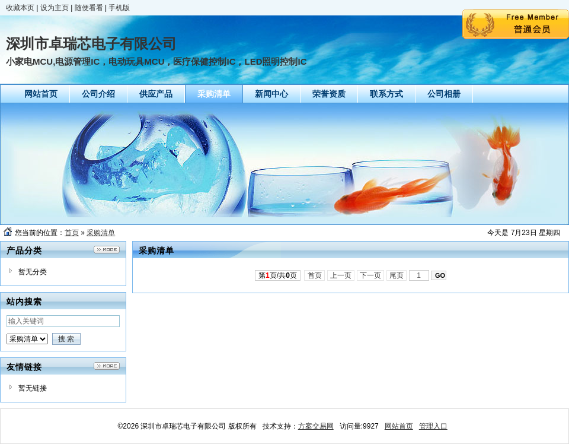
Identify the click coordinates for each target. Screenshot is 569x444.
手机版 (119, 8)
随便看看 (89, 8)
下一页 (370, 275)
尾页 (397, 275)
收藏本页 (20, 8)
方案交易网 (316, 426)
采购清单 (101, 233)
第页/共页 (277, 275)
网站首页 (399, 426)
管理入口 (433, 426)
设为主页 (54, 8)
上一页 (341, 275)
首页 (72, 233)
